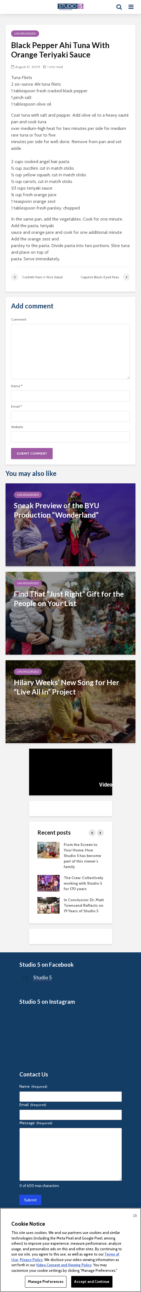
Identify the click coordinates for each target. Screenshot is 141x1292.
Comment (18, 319)
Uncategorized (25, 33)
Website (17, 427)
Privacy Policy (31, 1259)
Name (16, 386)
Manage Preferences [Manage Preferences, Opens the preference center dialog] (45, 1281)
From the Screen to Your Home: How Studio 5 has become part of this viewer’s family (82, 855)
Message (35, 1122)
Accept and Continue (91, 1281)
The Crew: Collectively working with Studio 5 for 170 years (83, 883)
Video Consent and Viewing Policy (64, 1265)
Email (16, 406)
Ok (135, 1215)
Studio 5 (42, 977)
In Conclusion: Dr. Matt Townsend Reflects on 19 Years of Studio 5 (84, 905)
